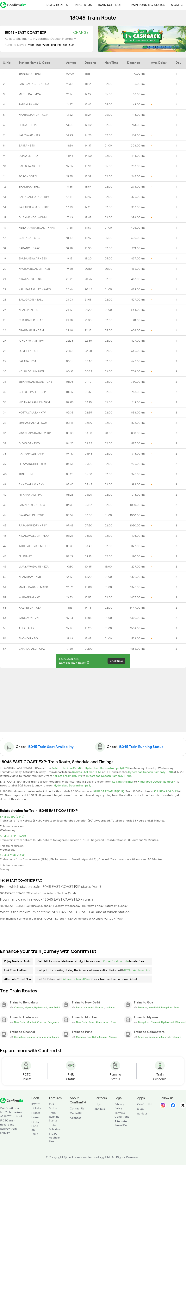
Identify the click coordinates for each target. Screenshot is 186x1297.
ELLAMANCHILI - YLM (32, 463)
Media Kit (76, 1113)
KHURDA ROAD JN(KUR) (108, 791)
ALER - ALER (26, 628)
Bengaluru (166, 1007)
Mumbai (99, 1007)
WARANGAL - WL (30, 597)
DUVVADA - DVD (29, 443)
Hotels (35, 1117)
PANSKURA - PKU (29, 104)
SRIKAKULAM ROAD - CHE (35, 381)
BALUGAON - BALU (31, 299)
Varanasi (89, 1007)
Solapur (103, 1037)
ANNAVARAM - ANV (31, 484)
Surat (114, 1022)
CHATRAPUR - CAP (31, 320)
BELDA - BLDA (28, 125)
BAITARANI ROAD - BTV (34, 196)
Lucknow (110, 1007)
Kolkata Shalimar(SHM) (66, 768)
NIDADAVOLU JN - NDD (34, 535)
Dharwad (180, 1022)
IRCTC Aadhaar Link (137, 970)
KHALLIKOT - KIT (29, 309)
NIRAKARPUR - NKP (31, 279)
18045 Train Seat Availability (50, 747)
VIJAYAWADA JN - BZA (34, 566)
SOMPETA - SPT (29, 350)
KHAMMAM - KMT (30, 576)
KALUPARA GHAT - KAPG (35, 289)
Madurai (46, 1037)
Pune (176, 1007)
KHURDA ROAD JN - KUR (34, 268)
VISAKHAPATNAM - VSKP (35, 433)
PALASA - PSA (27, 361)
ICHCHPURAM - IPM (31, 340)
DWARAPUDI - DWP (31, 515)
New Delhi (54, 1007)
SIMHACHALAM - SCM (33, 422)
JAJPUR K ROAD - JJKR (34, 207)
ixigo (98, 1104)
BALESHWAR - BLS (30, 166)
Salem (55, 1037)
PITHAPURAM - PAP (31, 494)
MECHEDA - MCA (30, 94)
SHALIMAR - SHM (29, 73)
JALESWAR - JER (29, 135)
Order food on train (116, 961)
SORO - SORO (28, 176)
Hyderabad (40, 1007)
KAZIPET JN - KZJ (30, 607)
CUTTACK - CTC (29, 237)
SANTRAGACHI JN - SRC (34, 83)
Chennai (18, 1007)
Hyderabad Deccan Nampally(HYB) (107, 768)
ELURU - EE (25, 556)
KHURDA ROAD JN (166, 791)
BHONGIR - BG (28, 638)
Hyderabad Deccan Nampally (157, 781)
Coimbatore (33, 1037)
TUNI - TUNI (26, 474)
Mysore (29, 1007)
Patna (79, 1007)
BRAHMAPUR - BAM (31, 330)
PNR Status (82, 5)
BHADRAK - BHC (29, 186)
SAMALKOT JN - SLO (32, 504)
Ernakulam (175, 1037)
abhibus (100, 1108)
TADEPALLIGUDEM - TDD (34, 546)
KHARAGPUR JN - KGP (33, 114)
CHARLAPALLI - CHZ (32, 648)
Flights (35, 1112)
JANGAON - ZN (29, 617)
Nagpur (113, 1037)
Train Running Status (147, 5)
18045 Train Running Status (140, 747)
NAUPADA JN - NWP (31, 371)
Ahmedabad (102, 1022)
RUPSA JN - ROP (29, 155)
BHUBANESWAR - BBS (33, 258)
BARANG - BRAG (29, 248)
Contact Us (77, 1108)
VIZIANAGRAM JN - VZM (34, 402)
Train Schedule (110, 5)
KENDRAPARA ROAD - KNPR (37, 227)
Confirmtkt (144, 1104)
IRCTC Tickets (57, 5)
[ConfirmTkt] (11, 1100)
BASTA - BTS (27, 145)
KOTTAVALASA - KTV (32, 412)
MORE (177, 5)
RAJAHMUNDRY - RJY (33, 525)
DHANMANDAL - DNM (32, 217)
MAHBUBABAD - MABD (33, 587)
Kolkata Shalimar (123, 781)
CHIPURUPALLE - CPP (32, 392)
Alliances (75, 1117)
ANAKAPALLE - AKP (31, 453)
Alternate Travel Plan (76, 979)
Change (80, 32)
